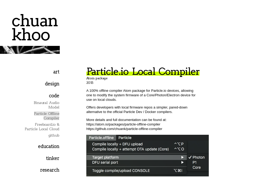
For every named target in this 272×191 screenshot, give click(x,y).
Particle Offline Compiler (46, 115)
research (49, 170)
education (48, 146)
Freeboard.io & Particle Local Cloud (42, 126)
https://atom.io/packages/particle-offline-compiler (123, 124)
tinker (52, 158)
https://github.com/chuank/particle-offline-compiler (124, 129)
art (56, 72)
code (54, 95)
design (52, 83)
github (53, 135)
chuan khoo (34, 27)
